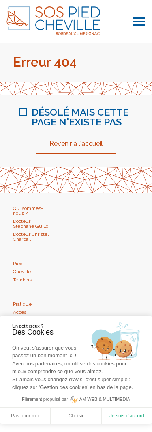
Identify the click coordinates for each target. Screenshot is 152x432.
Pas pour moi (25, 416)
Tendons (22, 280)
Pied (18, 263)
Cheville (22, 271)
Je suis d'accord (126, 416)
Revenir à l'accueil (76, 143)
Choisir (76, 416)
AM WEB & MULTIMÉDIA (104, 399)
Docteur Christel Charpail (31, 236)
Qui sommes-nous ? (28, 210)
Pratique (22, 304)
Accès (19, 312)
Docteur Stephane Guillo (30, 223)
